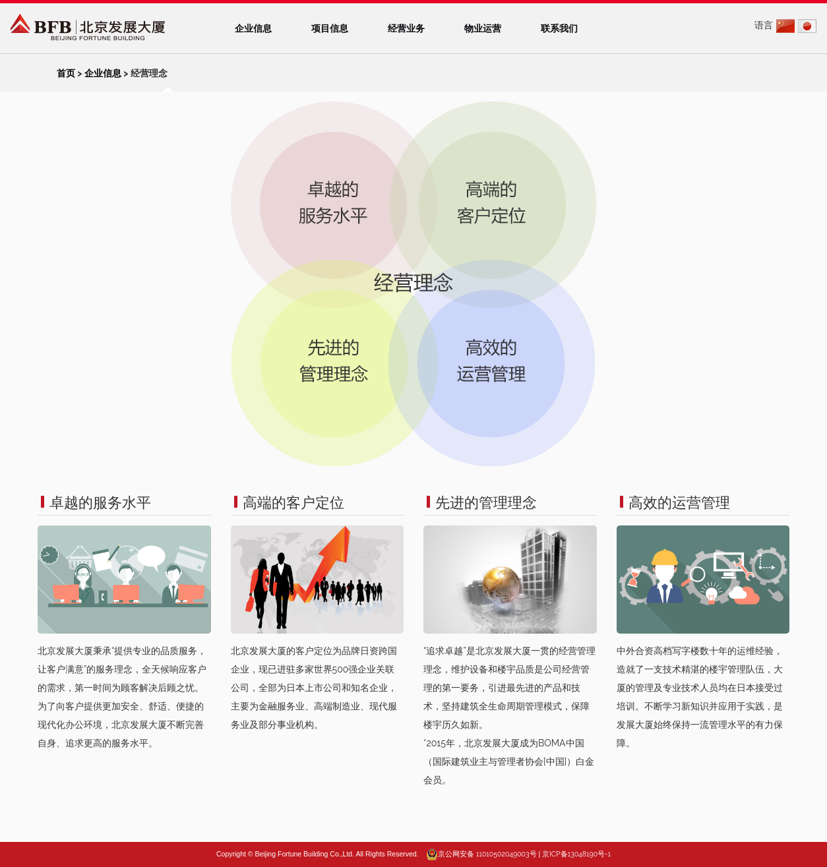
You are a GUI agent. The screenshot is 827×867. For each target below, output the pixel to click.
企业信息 (253, 28)
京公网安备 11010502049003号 (487, 854)
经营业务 (406, 28)
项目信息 (329, 28)
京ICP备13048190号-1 (576, 854)
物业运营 (482, 28)
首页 (66, 73)
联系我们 (559, 28)
